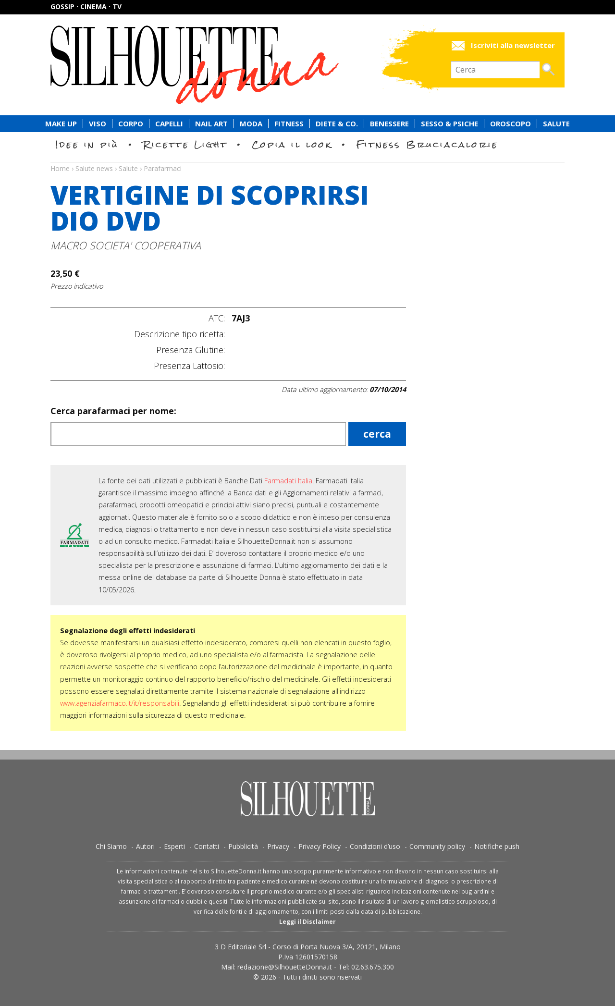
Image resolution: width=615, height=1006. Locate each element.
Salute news (307, 159)
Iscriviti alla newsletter (513, 45)
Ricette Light (185, 144)
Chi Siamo (111, 846)
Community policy (437, 846)
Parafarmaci (163, 168)
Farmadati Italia (288, 480)
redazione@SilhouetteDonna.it (284, 966)
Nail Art (211, 123)
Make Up (61, 123)
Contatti (206, 846)
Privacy (278, 846)
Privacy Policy (319, 846)
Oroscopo (510, 123)
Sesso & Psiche (449, 123)
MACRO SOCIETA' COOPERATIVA (125, 245)
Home (60, 168)
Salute (556, 123)
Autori (145, 846)
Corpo (130, 123)
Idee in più (87, 144)
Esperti (174, 846)
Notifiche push (496, 846)
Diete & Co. (337, 123)
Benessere (389, 123)
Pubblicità (243, 846)
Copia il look (292, 144)
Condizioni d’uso (375, 846)
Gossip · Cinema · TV (86, 6)
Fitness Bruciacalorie (427, 144)
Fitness (289, 123)
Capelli (169, 123)
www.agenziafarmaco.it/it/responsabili (119, 703)
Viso (97, 123)
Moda (251, 123)
